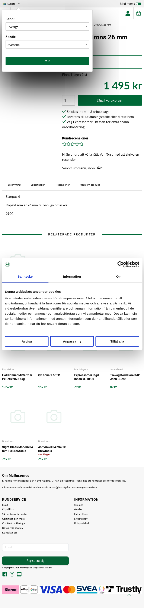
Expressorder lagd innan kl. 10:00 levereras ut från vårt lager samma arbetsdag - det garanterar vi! (88, 377)
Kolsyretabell (82, 523)
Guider (78, 509)
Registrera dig (35, 560)
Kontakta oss (9, 532)
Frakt (5, 504)
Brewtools (7, 441)
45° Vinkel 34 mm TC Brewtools (52, 449)
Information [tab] (72, 276)
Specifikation (38, 184)
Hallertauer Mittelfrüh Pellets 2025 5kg (17, 377)
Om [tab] (119, 276)
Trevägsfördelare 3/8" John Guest (125, 377)
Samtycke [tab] (25, 276)
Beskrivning (13, 184)
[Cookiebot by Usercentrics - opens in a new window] (120, 264)
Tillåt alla (117, 341)
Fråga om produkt (90, 184)
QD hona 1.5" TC (49, 375)
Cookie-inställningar (14, 523)
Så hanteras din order (14, 514)
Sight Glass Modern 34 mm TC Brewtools (17, 449)
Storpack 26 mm (101, 24)
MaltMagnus (81, 369)
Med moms (130, 4)
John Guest (116, 369)
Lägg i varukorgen (110, 100)
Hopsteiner (8, 369)
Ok (47, 61)
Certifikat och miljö (13, 518)
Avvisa (27, 341)
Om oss (78, 504)
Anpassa (72, 341)
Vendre (48, 567)
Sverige (11, 3)
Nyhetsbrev (81, 518)
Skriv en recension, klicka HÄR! (82, 168)
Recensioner (63, 184)
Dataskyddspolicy (12, 527)
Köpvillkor (8, 509)
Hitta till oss (81, 514)
